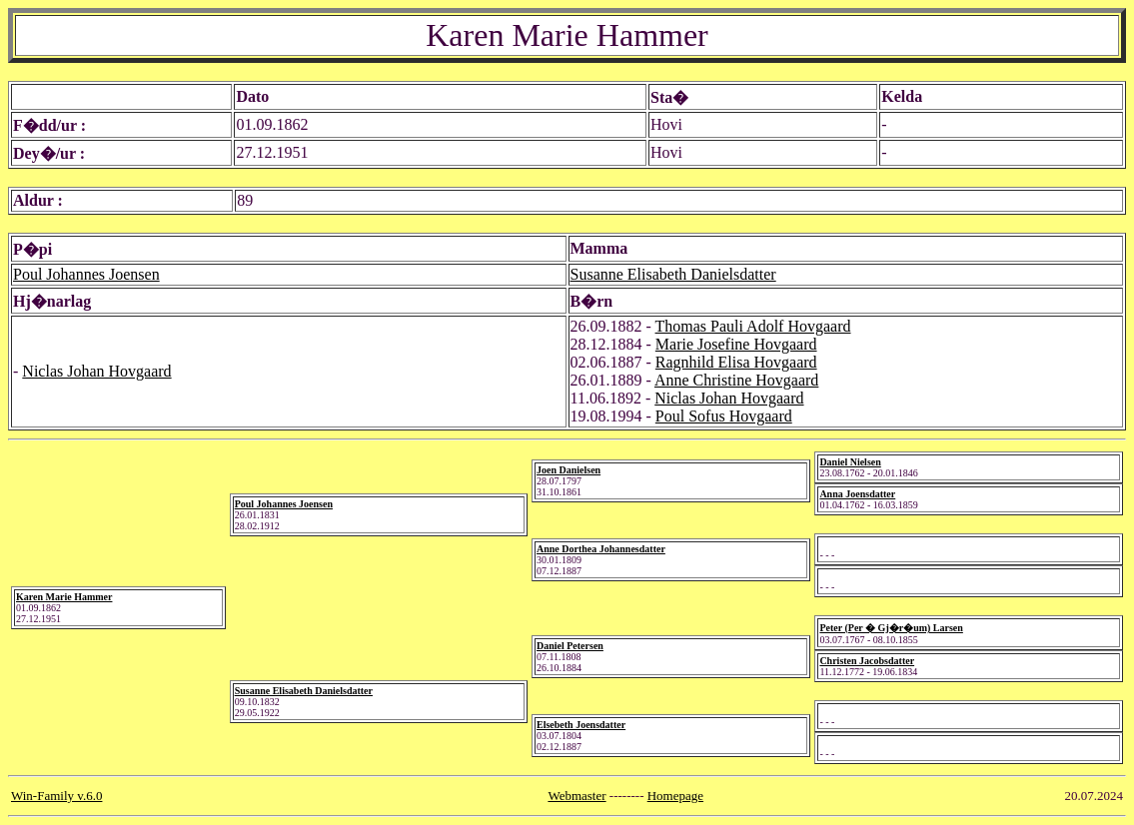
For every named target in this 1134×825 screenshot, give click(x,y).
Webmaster (576, 795)
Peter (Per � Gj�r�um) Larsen (890, 627)
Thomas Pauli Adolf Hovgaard (753, 326)
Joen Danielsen (568, 469)
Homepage (675, 795)
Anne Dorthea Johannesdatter (601, 548)
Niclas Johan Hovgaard (96, 371)
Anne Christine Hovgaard (736, 380)
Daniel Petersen (570, 645)
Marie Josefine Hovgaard (736, 344)
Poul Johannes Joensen (86, 274)
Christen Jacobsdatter (866, 660)
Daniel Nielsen (849, 461)
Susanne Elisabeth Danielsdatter (673, 274)
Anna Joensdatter (857, 493)
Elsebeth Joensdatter (581, 724)
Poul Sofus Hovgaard (723, 416)
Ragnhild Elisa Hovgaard (736, 362)
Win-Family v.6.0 (56, 795)
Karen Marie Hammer (64, 596)
